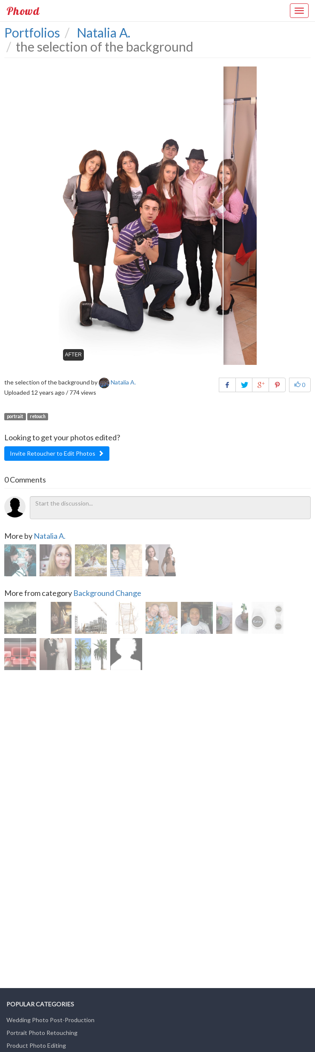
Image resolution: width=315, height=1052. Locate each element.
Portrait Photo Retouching (41, 1032)
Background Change (107, 593)
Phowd (23, 10)
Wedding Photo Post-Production (50, 1019)
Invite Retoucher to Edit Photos (57, 453)
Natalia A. (50, 535)
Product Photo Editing (36, 1045)
